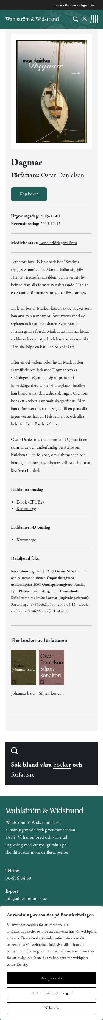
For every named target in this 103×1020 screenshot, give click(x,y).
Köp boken (29, 194)
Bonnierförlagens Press (58, 243)
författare (23, 775)
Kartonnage (26, 509)
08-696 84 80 (18, 878)
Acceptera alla (51, 978)
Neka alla (51, 1008)
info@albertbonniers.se (26, 899)
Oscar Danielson (62, 175)
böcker (62, 765)
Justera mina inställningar (51, 993)
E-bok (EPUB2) (30, 502)
